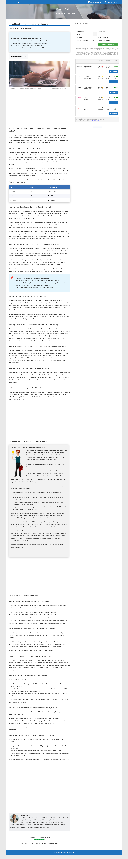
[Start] (53, 13)
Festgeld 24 (14, 2)
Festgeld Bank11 (71, 13)
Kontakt (75, 857)
